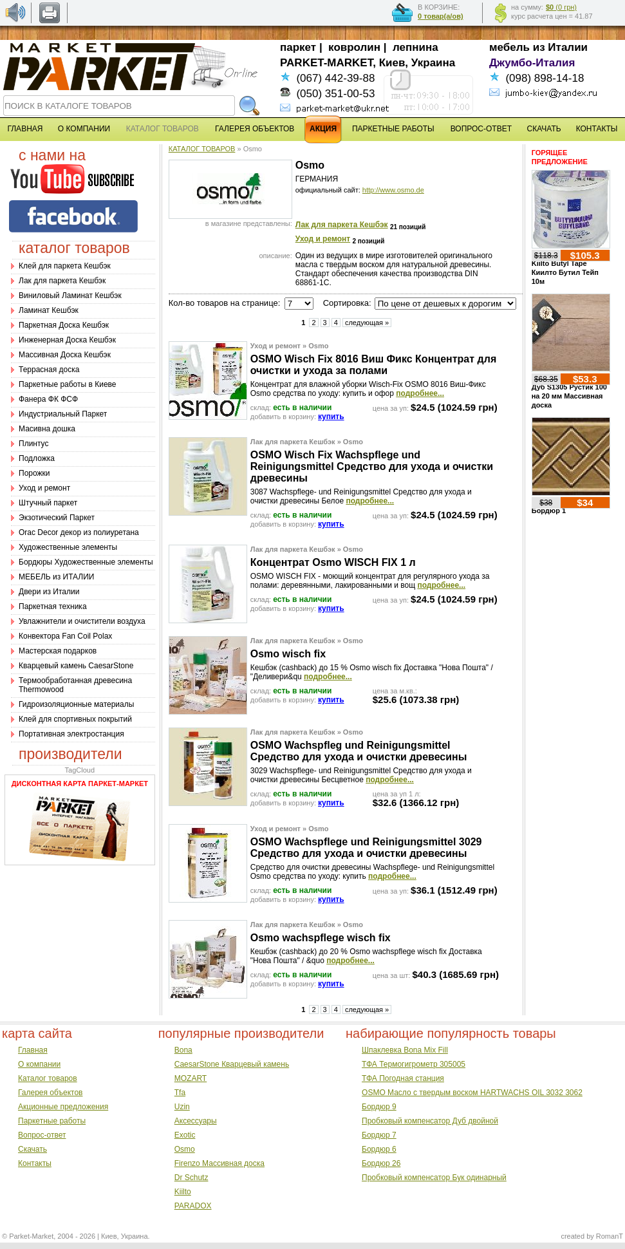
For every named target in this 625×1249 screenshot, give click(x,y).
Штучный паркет (48, 502)
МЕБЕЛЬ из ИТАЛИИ (56, 576)
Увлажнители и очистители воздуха (82, 621)
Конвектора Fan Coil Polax (65, 636)
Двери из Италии (49, 591)
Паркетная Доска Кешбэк (64, 325)
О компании (39, 1064)
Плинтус (33, 443)
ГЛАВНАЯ (24, 128)
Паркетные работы (52, 1120)
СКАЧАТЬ (544, 128)
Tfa (179, 1092)
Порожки (34, 473)
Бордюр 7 (379, 1135)
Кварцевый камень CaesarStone (76, 665)
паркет (298, 47)
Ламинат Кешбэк (49, 310)
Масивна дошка (47, 428)
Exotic (185, 1135)
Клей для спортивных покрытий (75, 719)
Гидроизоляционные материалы (76, 704)
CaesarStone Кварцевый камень (231, 1064)
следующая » (367, 322)
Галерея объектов (50, 1092)
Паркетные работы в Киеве (67, 384)
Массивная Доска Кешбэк (65, 354)
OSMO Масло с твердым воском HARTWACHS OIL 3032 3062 (472, 1092)
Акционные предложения (63, 1106)
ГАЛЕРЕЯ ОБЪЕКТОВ (254, 128)
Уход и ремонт (44, 488)
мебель (509, 47)
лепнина (415, 47)
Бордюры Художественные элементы (86, 562)
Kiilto (182, 1191)
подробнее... (420, 393)
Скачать (32, 1149)
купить (331, 416)
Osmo (184, 1149)
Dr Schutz (191, 1177)
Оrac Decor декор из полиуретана (79, 532)
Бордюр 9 (379, 1106)
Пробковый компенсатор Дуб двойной (430, 1120)
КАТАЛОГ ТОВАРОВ (202, 149)
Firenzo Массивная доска (219, 1163)
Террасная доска (49, 369)
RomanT (609, 1236)
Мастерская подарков (58, 650)
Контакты (34, 1163)
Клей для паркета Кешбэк (65, 265)
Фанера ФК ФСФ (48, 399)
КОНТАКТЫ (597, 128)
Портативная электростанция (71, 733)
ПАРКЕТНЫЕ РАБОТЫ (393, 128)
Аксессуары (195, 1120)
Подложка (37, 458)
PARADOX (193, 1205)
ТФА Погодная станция (403, 1078)
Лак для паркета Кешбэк (62, 280)
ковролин (354, 47)
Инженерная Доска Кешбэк (67, 339)
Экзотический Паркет (57, 517)
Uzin (182, 1106)
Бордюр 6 (379, 1149)
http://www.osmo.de (393, 190)
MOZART (190, 1078)
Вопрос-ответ (42, 1135)
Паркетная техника (53, 606)
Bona (183, 1050)
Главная (33, 1050)
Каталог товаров (47, 1078)
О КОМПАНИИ (84, 128)
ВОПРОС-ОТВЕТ (481, 128)
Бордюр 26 (381, 1163)
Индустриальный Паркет (63, 413)
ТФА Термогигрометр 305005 (413, 1064)
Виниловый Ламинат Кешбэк (70, 295)
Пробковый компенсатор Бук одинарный (434, 1177)
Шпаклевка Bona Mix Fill (405, 1050)
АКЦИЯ (323, 128)
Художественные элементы (68, 547)
